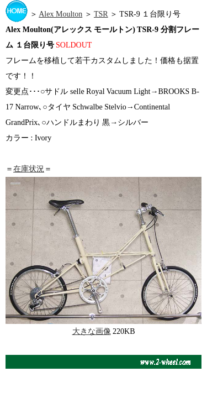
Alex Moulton (60, 14)
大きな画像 (91, 331)
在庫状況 (28, 169)
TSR (101, 14)
